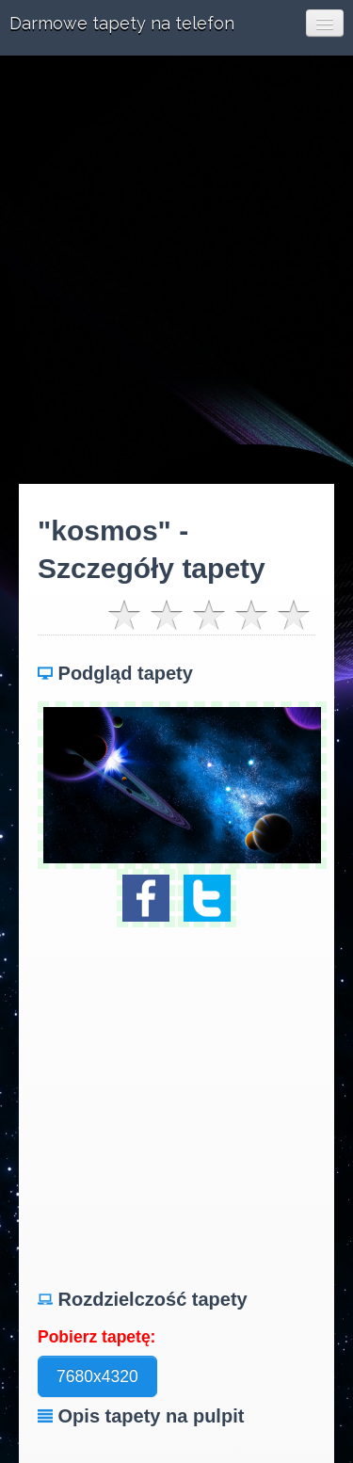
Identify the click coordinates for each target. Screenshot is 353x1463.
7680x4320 (97, 1376)
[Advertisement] (176, 269)
